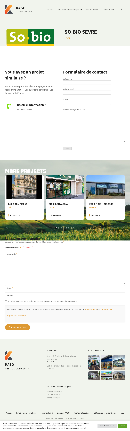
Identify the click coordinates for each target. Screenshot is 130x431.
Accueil (50, 9)
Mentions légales (81, 413)
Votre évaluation (13, 247)
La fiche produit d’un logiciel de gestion (64, 365)
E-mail (10, 295)
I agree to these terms (17, 315)
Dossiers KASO (109, 9)
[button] (7, 228)
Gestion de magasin (54, 391)
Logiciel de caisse (53, 394)
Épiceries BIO (15, 215)
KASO (21, 8)
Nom (9, 288)
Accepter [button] (122, 426)
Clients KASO (92, 9)
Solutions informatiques (68, 9)
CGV (122, 413)
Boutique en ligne (53, 397)
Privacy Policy (91, 309)
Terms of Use (106, 309)
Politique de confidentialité (105, 413)
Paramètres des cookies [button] (107, 426)
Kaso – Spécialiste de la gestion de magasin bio (61, 357)
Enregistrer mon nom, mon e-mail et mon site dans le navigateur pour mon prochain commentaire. (42, 301)
